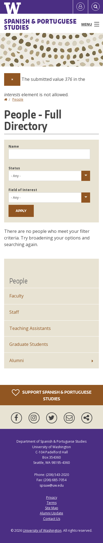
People (17, 99)
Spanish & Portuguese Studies (40, 24)
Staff (14, 312)
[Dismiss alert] (12, 79)
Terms (52, 502)
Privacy (51, 497)
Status (14, 168)
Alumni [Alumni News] (16, 360)
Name (14, 146)
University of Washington (42, 530)
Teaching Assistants (30, 328)
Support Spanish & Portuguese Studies (51, 395)
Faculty (16, 296)
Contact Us (51, 518)
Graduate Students (28, 344)
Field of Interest (23, 190)
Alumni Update (51, 513)
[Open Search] (95, 7)
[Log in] (80, 7)
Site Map (51, 508)
